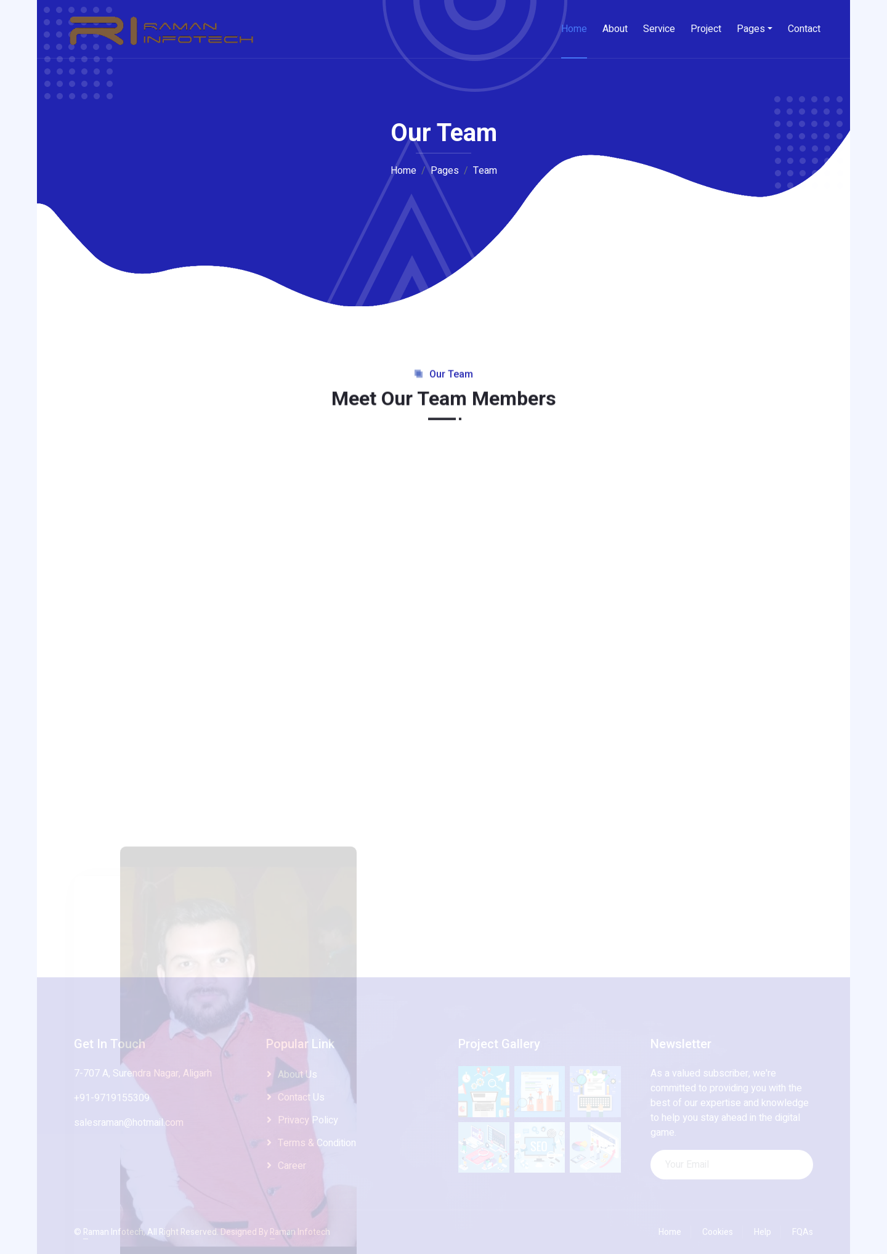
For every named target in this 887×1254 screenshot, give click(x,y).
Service (659, 29)
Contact (804, 29)
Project (706, 29)
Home (574, 29)
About (615, 29)
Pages (751, 29)
